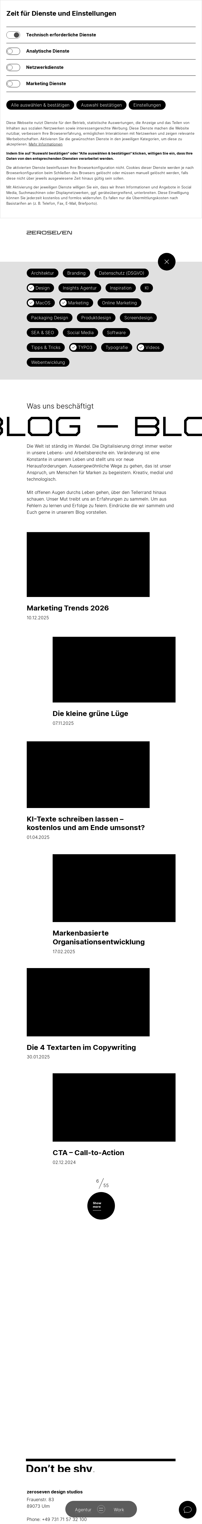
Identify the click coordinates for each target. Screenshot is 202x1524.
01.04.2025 (88, 790)
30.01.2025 (88, 1014)
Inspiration (120, 288)
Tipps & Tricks (45, 347)
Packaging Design (49, 317)
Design (43, 288)
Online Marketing (119, 303)
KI (147, 288)
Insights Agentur (80, 288)
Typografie (117, 347)
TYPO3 (85, 347)
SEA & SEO (42, 332)
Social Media (80, 332)
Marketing (78, 303)
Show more (97, 1205)
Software (116, 332)
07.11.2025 (114, 680)
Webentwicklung (48, 362)
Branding (76, 273)
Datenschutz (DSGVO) (121, 273)
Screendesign (138, 317)
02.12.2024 (114, 1119)
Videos (153, 347)
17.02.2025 (114, 904)
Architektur (42, 273)
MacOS (43, 303)
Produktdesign (96, 317)
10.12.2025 (88, 574)
